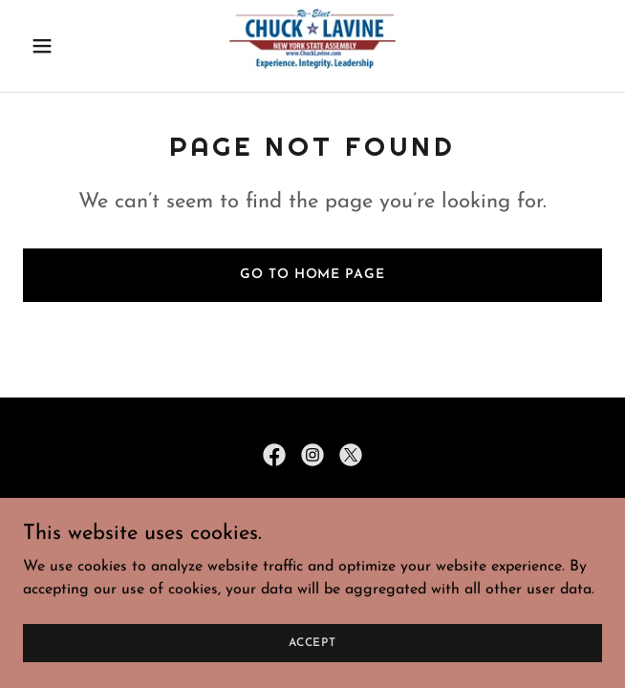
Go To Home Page (312, 275)
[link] (313, 46)
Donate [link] (312, 554)
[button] (66, 46)
